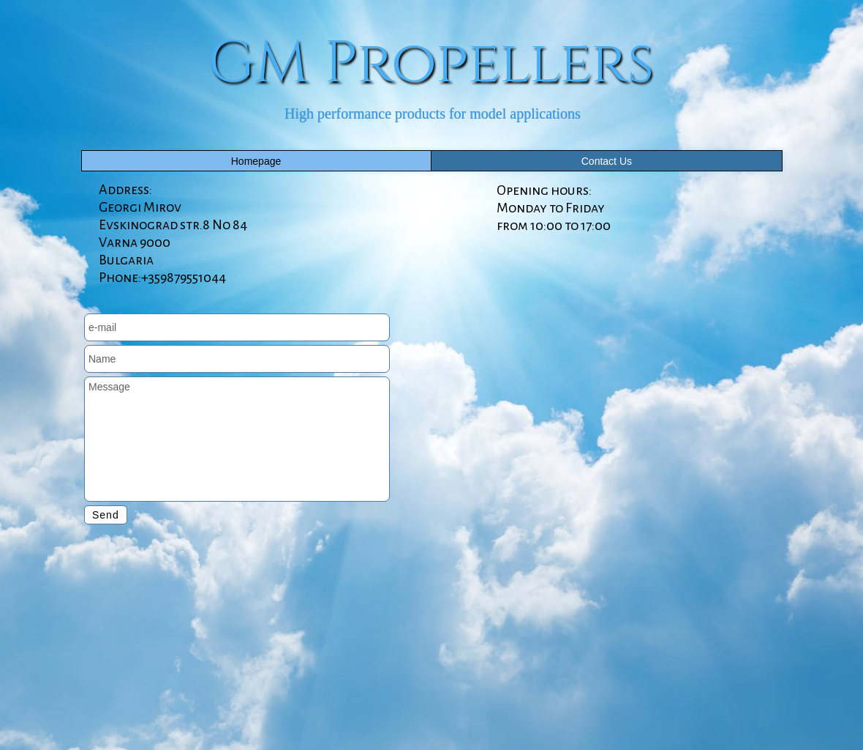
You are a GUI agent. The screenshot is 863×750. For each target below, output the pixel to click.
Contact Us (606, 161)
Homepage (256, 161)
